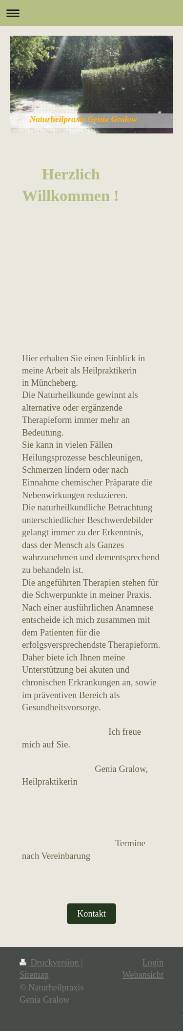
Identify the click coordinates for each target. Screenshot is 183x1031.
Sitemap (34, 975)
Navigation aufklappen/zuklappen (91, 12)
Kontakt (91, 914)
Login (152, 962)
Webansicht (142, 975)
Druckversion (50, 962)
